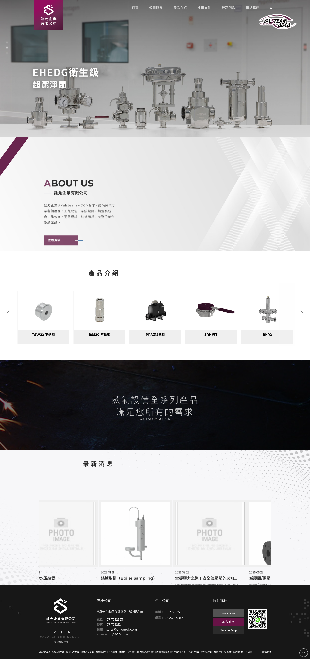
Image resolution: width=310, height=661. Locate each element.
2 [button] (7, 48)
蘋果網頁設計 (61, 643)
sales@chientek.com (121, 631)
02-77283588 (173, 613)
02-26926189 (173, 619)
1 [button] (7, 42)
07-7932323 (114, 621)
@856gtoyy (120, 636)
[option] (155, 68)
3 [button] (7, 53)
